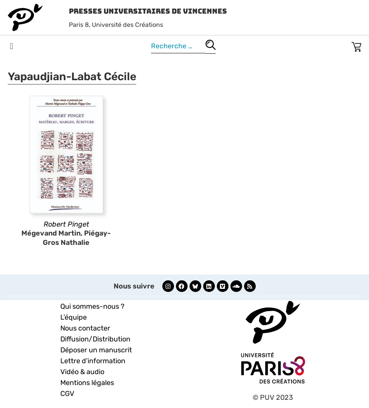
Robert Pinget (66, 224)
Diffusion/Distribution (95, 339)
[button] (11, 46)
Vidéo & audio (82, 372)
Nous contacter (85, 328)
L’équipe (73, 317)
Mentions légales (87, 382)
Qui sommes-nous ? (92, 306)
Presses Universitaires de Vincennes (148, 11)
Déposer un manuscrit (96, 350)
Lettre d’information (92, 361)
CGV (67, 393)
